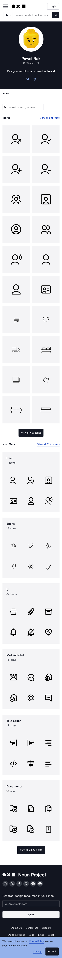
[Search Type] (8, 15)
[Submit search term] (55, 15)
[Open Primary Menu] (5, 6)
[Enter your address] (31, 904)
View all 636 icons (50, 117)
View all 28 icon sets (48, 444)
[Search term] (32, 15)
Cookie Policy (36, 941)
